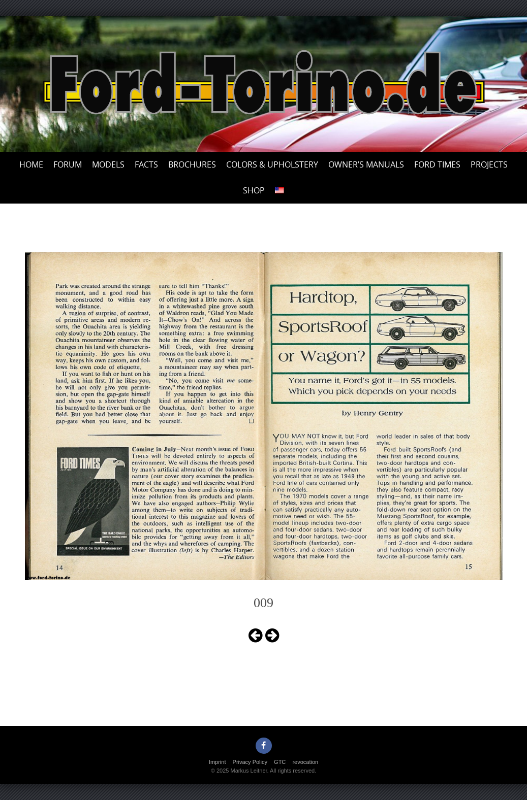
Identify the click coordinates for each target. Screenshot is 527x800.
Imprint (217, 762)
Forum (67, 164)
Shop (254, 190)
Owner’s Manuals (366, 164)
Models (108, 164)
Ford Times (437, 164)
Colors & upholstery (272, 164)
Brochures (192, 164)
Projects (489, 164)
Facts (146, 164)
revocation (305, 762)
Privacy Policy (250, 762)
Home (31, 164)
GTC (280, 762)
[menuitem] (279, 191)
